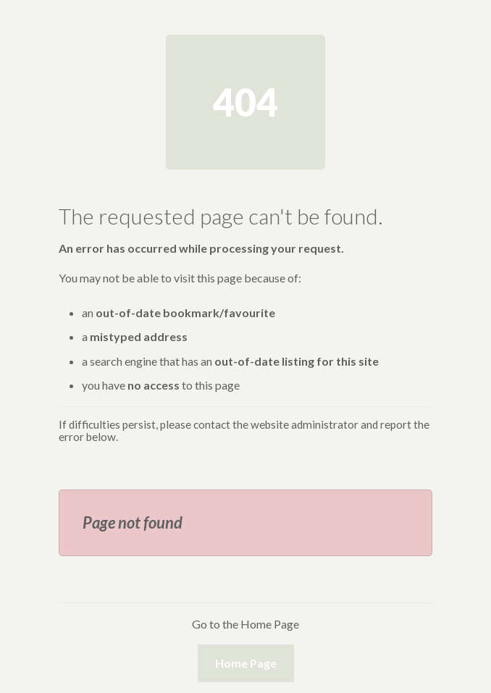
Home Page (246, 663)
